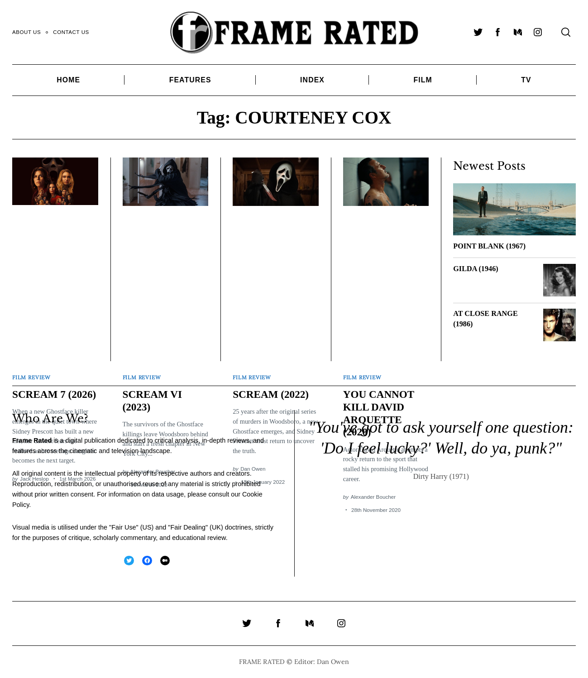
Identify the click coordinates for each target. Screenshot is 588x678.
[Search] (566, 32)
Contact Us (71, 32)
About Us (26, 32)
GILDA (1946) (475, 269)
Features (190, 80)
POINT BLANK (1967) (489, 246)
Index (312, 80)
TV (526, 80)
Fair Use (123, 526)
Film (422, 80)
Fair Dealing (188, 526)
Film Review (31, 376)
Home (68, 80)
